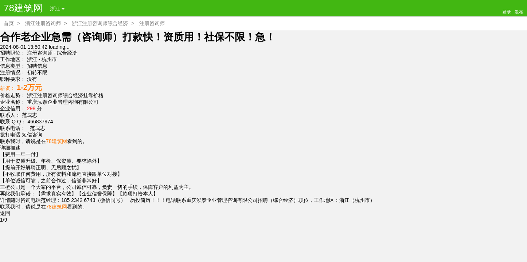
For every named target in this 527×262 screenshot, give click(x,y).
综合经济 (67, 53)
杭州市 (49, 59)
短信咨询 (32, 135)
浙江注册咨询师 (43, 23)
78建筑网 (23, 8)
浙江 (57, 9)
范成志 (36, 128)
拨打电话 (10, 135)
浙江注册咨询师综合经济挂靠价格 (65, 95)
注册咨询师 (152, 23)
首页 (9, 23)
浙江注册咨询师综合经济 (100, 23)
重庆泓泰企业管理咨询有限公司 (62, 102)
